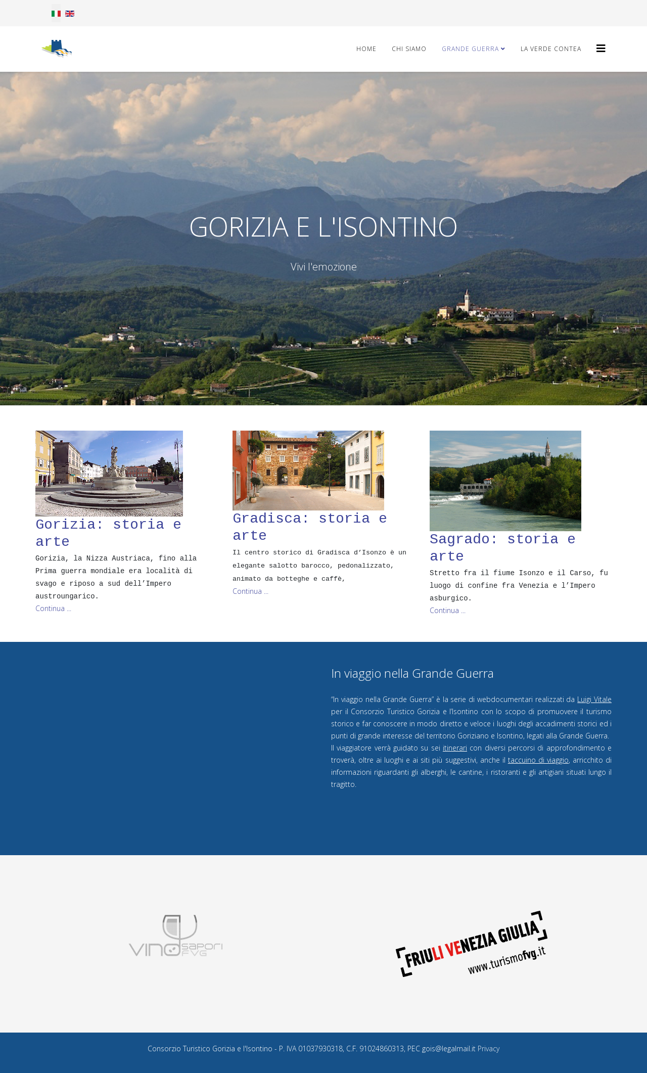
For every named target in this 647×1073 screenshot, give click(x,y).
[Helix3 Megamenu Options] (601, 48)
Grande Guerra (470, 48)
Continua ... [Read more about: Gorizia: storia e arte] (53, 608)
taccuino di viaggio (538, 760)
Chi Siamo (409, 48)
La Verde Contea (551, 48)
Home (366, 48)
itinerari (455, 748)
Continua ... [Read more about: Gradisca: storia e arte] (250, 591)
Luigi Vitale (594, 699)
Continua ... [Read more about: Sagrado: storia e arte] (448, 610)
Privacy (488, 1048)
